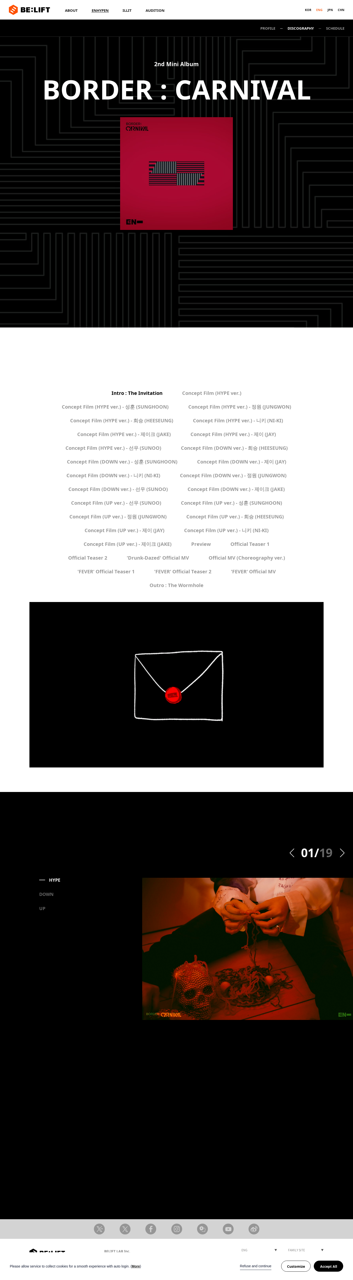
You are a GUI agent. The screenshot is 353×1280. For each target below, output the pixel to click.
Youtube (228, 1229)
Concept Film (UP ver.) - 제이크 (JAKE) (128, 544)
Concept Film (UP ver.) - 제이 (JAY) (124, 530)
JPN (330, 10)
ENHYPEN (100, 10)
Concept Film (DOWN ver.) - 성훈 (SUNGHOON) (122, 461)
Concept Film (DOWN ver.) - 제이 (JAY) (241, 461)
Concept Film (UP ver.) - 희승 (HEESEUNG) (235, 516)
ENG (319, 10)
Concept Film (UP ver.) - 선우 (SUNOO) (116, 503)
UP (42, 908)
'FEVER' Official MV (253, 571)
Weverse (202, 1229)
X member (125, 1229)
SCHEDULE (335, 28)
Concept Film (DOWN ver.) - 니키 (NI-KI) (113, 475)
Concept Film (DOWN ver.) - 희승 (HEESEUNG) (234, 448)
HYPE (54, 880)
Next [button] (342, 852)
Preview (201, 544)
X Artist (99, 1229)
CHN (341, 10)
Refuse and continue (255, 1266)
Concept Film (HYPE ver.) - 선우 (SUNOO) (113, 448)
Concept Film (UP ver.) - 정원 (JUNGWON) (118, 516)
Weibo (253, 1229)
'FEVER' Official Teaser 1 (106, 571)
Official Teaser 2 (87, 557)
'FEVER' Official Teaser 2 (182, 571)
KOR (308, 10)
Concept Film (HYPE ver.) (211, 393)
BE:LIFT (29, 10)
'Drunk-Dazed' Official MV (158, 557)
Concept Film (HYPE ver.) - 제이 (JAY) (233, 434)
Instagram (176, 1229)
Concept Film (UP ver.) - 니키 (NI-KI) (226, 530)
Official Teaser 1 (249, 544)
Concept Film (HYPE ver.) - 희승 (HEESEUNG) (121, 420)
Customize (296, 1266)
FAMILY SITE (296, 1250)
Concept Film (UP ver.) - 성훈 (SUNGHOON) (231, 503)
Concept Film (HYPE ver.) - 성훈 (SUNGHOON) (115, 406)
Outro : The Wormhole (176, 585)
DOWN (46, 894)
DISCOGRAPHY (301, 28)
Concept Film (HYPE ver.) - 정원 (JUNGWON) (239, 406)
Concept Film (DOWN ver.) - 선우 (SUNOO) (118, 489)
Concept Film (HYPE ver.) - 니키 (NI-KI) (238, 420)
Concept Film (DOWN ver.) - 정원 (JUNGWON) (233, 475)
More (136, 1266)
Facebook (150, 1229)
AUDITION (155, 10)
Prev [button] (292, 852)
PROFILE (267, 28)
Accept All (328, 1266)
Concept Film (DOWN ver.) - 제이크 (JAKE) (236, 489)
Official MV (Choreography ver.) (247, 557)
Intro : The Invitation (137, 393)
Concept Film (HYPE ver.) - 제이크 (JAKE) (124, 434)
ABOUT (71, 10)
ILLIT (127, 10)
